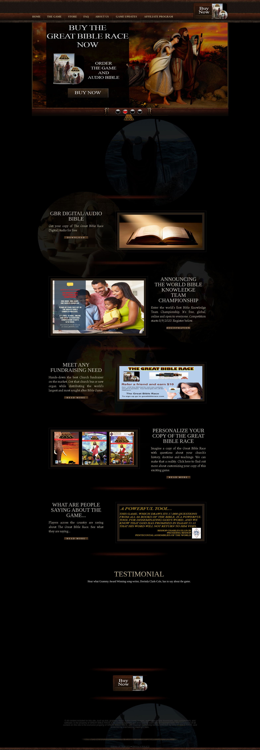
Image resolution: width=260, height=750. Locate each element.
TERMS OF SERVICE (120, 746)
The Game (54, 16)
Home (36, 16)
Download (76, 237)
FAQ (86, 16)
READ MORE (76, 398)
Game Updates (126, 16)
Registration (178, 328)
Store (72, 16)
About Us (102, 16)
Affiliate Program (158, 16)
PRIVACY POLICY (141, 746)
